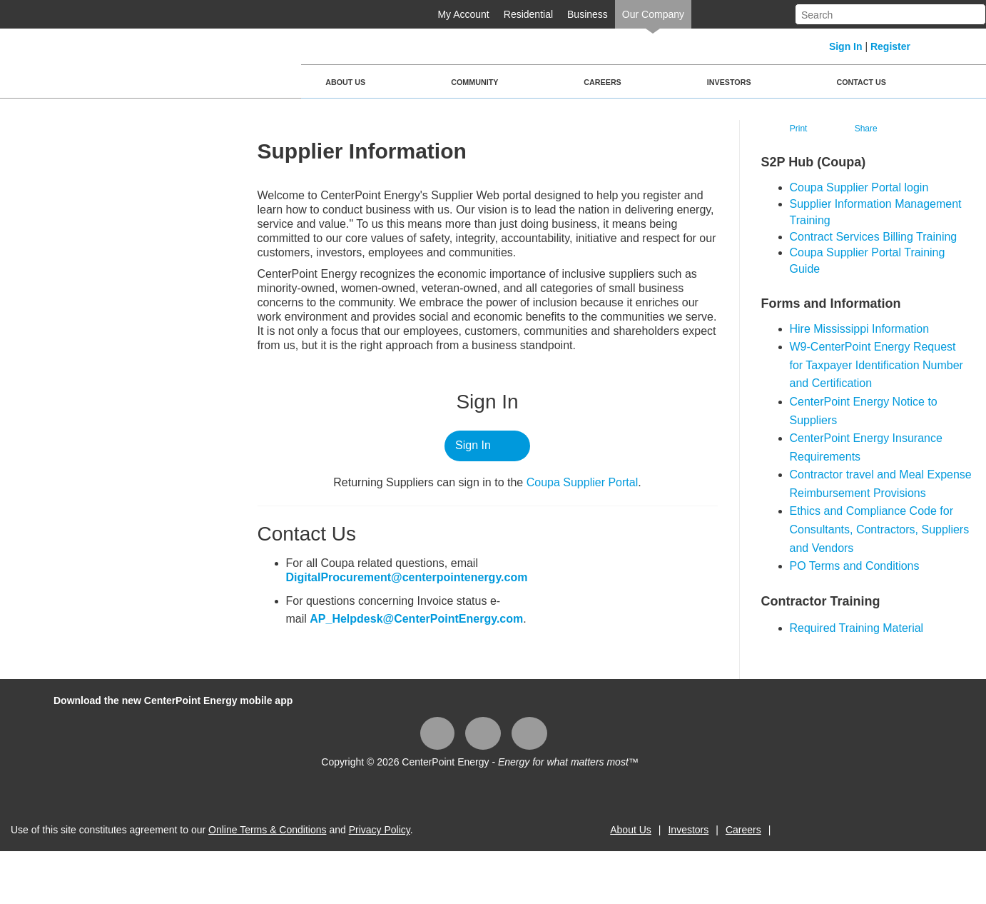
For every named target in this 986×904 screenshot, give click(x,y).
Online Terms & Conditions (267, 829)
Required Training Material (857, 628)
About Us (345, 82)
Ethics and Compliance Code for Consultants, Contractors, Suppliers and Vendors (880, 529)
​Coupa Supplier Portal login (859, 187)
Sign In (846, 46)
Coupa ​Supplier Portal (583, 482)
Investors (729, 82)
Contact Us (861, 82)
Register (890, 46)
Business (587, 14)
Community (474, 82)
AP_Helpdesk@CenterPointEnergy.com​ (416, 619)
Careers (602, 82)
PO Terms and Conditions (855, 566)
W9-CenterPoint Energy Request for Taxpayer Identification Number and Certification (876, 365)
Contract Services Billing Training (873, 237)
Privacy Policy (379, 829)
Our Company (653, 14)
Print (799, 129)
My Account (463, 14)
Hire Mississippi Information (860, 329)
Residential (528, 14)
